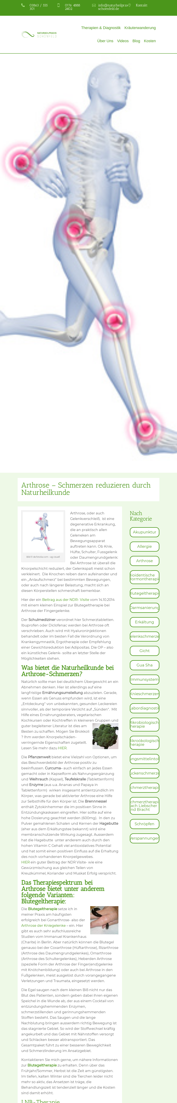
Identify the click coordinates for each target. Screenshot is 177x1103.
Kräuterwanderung (140, 28)
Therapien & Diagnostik (101, 28)
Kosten (150, 41)
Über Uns (105, 41)
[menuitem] (144, 532)
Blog (136, 41)
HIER (62, 748)
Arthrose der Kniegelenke (44, 925)
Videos (123, 41)
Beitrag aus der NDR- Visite (66, 600)
